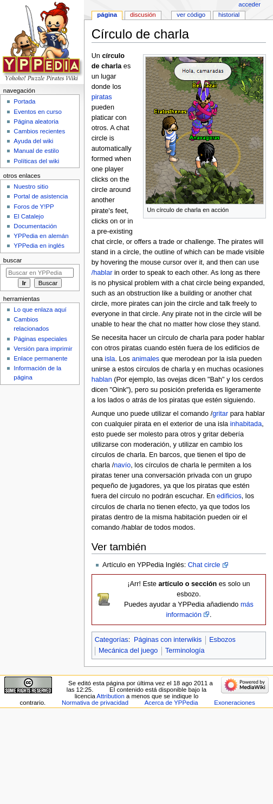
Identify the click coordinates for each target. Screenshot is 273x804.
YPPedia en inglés (39, 245)
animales (145, 359)
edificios (229, 496)
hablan (102, 379)
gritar (220, 413)
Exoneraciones (234, 702)
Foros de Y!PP (34, 206)
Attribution (110, 696)
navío (122, 465)
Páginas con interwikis (168, 640)
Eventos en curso (38, 111)
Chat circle (204, 565)
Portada (24, 101)
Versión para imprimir (43, 348)
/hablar (102, 272)
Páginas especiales (40, 339)
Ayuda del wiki (33, 141)
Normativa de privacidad (95, 702)
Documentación (35, 226)
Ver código (191, 14)
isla (110, 359)
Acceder (249, 4)
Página (107, 14)
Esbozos (222, 640)
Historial (228, 14)
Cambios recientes (39, 131)
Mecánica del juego (128, 650)
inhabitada (246, 424)
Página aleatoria (36, 121)
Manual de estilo (36, 150)
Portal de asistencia (41, 196)
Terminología (185, 650)
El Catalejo (28, 216)
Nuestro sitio (31, 186)
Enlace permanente (40, 358)
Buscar (12, 260)
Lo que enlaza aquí (40, 309)
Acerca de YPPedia (171, 702)
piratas (102, 97)
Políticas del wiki (36, 161)
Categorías (111, 640)
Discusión (143, 14)
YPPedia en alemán (41, 236)
